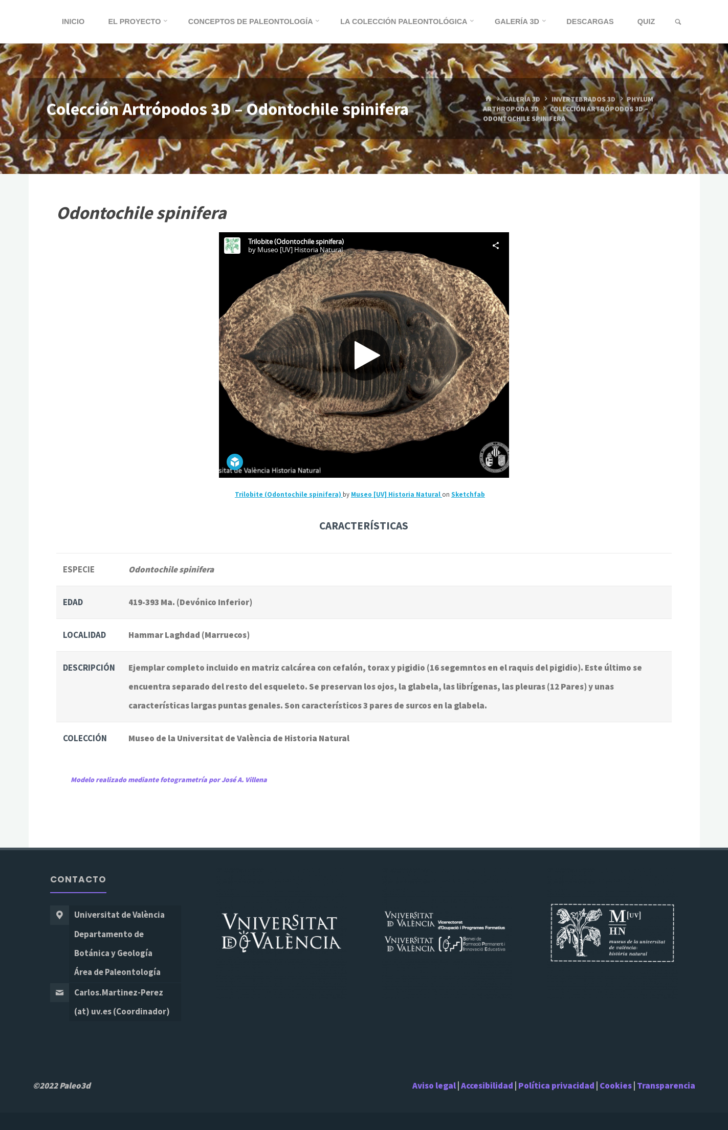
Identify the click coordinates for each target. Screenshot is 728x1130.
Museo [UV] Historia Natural (396, 494)
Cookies (616, 1085)
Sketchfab (468, 494)
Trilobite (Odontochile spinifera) (289, 494)
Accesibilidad (487, 1085)
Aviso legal (434, 1085)
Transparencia (666, 1085)
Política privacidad (557, 1085)
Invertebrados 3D (583, 99)
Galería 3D (522, 99)
